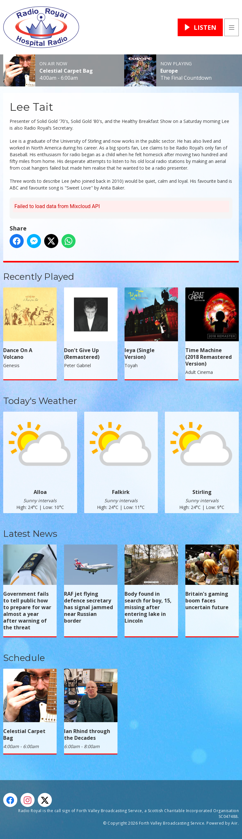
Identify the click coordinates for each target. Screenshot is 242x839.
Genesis (11, 365)
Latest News (30, 533)
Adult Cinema (199, 372)
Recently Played (38, 276)
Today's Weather (40, 400)
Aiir (234, 823)
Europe (169, 71)
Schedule (24, 657)
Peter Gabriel (77, 365)
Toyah (131, 365)
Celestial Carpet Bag (66, 71)
